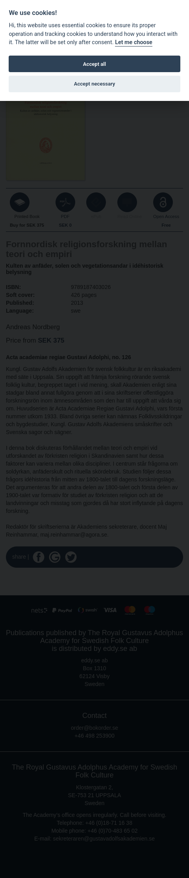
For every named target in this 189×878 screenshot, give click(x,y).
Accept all (94, 64)
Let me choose (133, 42)
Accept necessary (94, 84)
